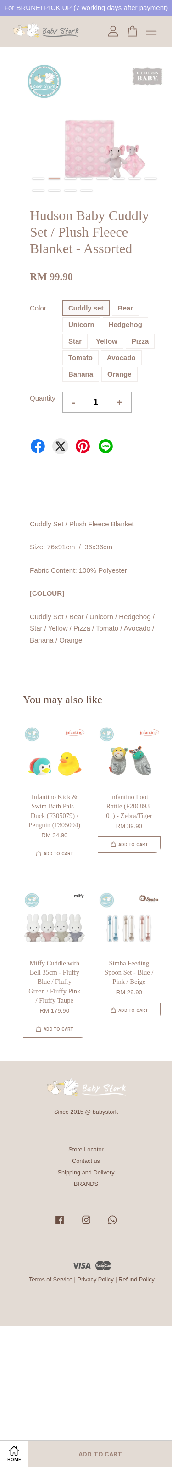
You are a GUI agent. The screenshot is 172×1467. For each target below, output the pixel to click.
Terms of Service (50, 1279)
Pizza (140, 341)
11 (70, 190)
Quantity (42, 398)
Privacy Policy (95, 1279)
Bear (125, 308)
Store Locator (86, 1149)
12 (86, 190)
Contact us (86, 1160)
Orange (119, 374)
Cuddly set (86, 308)
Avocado (121, 357)
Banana (80, 374)
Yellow (106, 341)
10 (54, 190)
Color (38, 308)
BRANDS (86, 1183)
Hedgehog (125, 324)
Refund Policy (136, 1279)
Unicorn (81, 324)
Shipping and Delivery (85, 1172)
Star (75, 341)
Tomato (80, 357)
